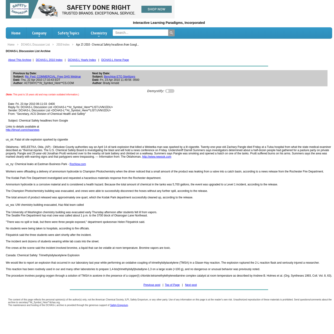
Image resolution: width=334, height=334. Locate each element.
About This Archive (19, 60)
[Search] (171, 32)
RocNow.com (78, 164)
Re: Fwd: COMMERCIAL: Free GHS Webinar (53, 76)
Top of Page (172, 285)
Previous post (151, 285)
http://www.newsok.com (156, 156)
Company (39, 34)
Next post (191, 285)
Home (16, 33)
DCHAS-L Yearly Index (82, 60)
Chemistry (99, 34)
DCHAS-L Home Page (115, 60)
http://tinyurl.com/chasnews (22, 129)
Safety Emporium (119, 305)
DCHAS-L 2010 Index (49, 60)
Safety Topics (68, 34)
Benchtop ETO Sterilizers (119, 76)
